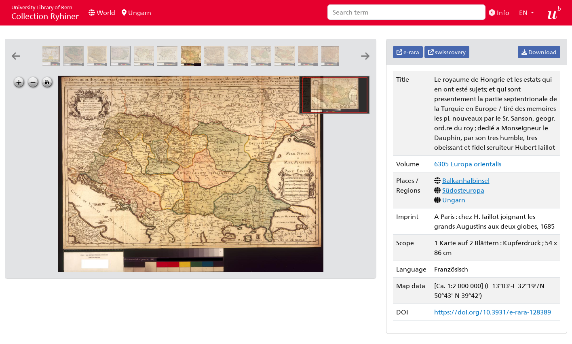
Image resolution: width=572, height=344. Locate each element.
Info (499, 12)
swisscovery (447, 52)
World (102, 12)
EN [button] (524, 12)
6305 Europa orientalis (467, 163)
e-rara (408, 52)
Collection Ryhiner (45, 12)
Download (539, 52)
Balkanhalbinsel (466, 180)
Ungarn (136, 12)
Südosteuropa (463, 190)
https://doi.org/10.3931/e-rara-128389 (492, 312)
